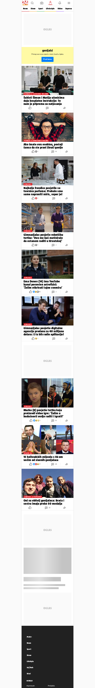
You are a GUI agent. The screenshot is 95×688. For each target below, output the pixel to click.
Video (60, 9)
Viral (29, 673)
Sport (40, 9)
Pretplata (51, 686)
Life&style (50, 9)
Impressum (31, 686)
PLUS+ (29, 637)
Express (68, 9)
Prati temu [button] (47, 59)
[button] (32, 3)
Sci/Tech (30, 667)
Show (33, 9)
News (25, 9)
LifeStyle (30, 661)
